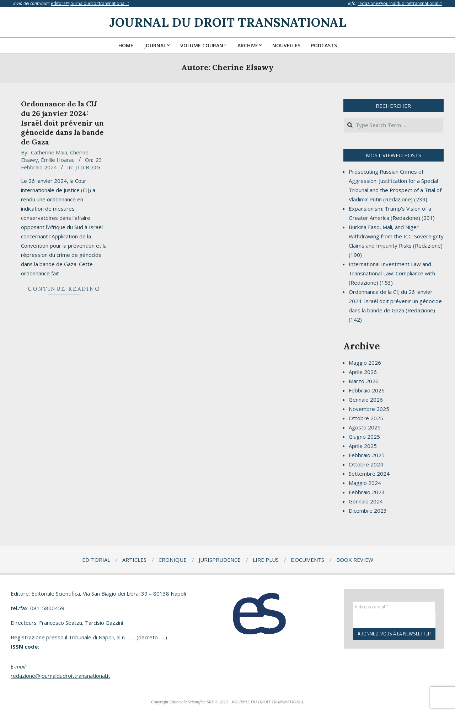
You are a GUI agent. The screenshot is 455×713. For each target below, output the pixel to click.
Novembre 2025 (369, 408)
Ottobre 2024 (366, 464)
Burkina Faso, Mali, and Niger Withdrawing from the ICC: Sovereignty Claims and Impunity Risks (396, 236)
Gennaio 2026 (366, 399)
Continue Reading (64, 288)
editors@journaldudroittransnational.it (90, 3)
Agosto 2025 (365, 427)
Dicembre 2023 (368, 510)
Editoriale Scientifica (55, 593)
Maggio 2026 (365, 362)
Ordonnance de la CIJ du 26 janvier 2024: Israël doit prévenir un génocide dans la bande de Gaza (62, 122)
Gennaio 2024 (366, 501)
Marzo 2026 (364, 381)
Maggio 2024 (365, 482)
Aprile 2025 (363, 445)
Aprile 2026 (363, 371)
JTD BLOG (87, 167)
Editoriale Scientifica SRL (191, 701)
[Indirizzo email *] (394, 607)
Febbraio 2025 (367, 455)
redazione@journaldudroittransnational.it (400, 3)
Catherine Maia (49, 152)
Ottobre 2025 (366, 418)
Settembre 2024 (369, 473)
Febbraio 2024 (367, 492)
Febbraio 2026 (367, 390)
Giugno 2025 (364, 436)
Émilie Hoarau (58, 159)
